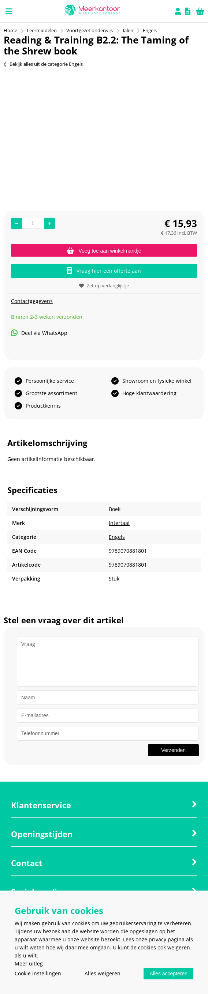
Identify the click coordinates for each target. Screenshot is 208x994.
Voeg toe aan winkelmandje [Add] (104, 250)
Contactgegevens (32, 301)
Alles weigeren (102, 973)
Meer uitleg (29, 963)
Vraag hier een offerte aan (104, 270)
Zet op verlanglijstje (104, 285)
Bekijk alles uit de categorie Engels (43, 64)
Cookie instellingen (38, 973)
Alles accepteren (168, 973)
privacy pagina (167, 939)
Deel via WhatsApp (39, 332)
